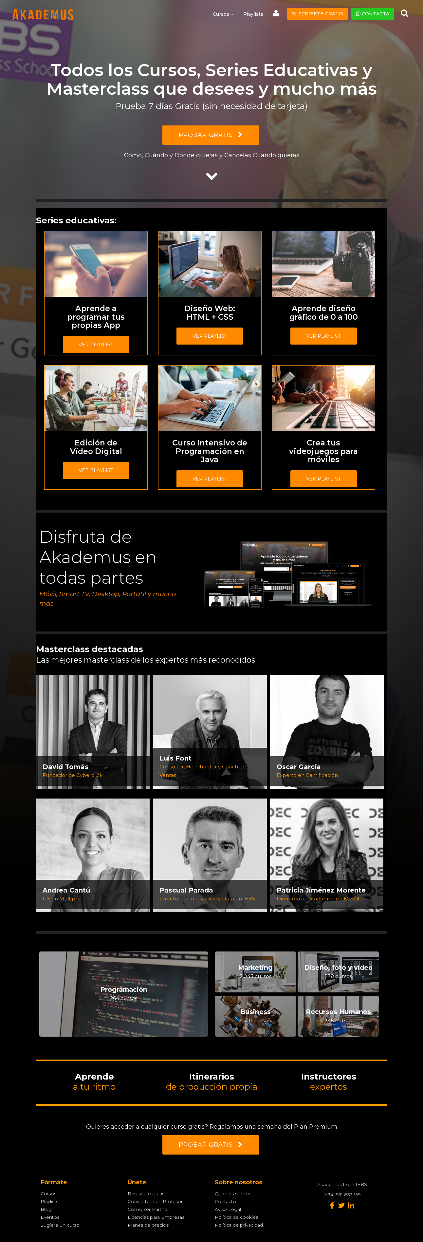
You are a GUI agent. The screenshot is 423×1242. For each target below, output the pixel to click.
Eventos (50, 1217)
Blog (46, 1209)
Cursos (48, 1193)
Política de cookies (236, 1217)
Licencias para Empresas (156, 1217)
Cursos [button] (223, 14)
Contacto (225, 1201)
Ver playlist (96, 344)
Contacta (372, 14)
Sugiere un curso (60, 1225)
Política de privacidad (239, 1225)
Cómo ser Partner (148, 1209)
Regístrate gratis (146, 1193)
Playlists (253, 14)
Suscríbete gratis (317, 14)
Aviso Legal (228, 1209)
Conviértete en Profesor (155, 1201)
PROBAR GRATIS (211, 135)
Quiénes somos (233, 1193)
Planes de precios (148, 1225)
